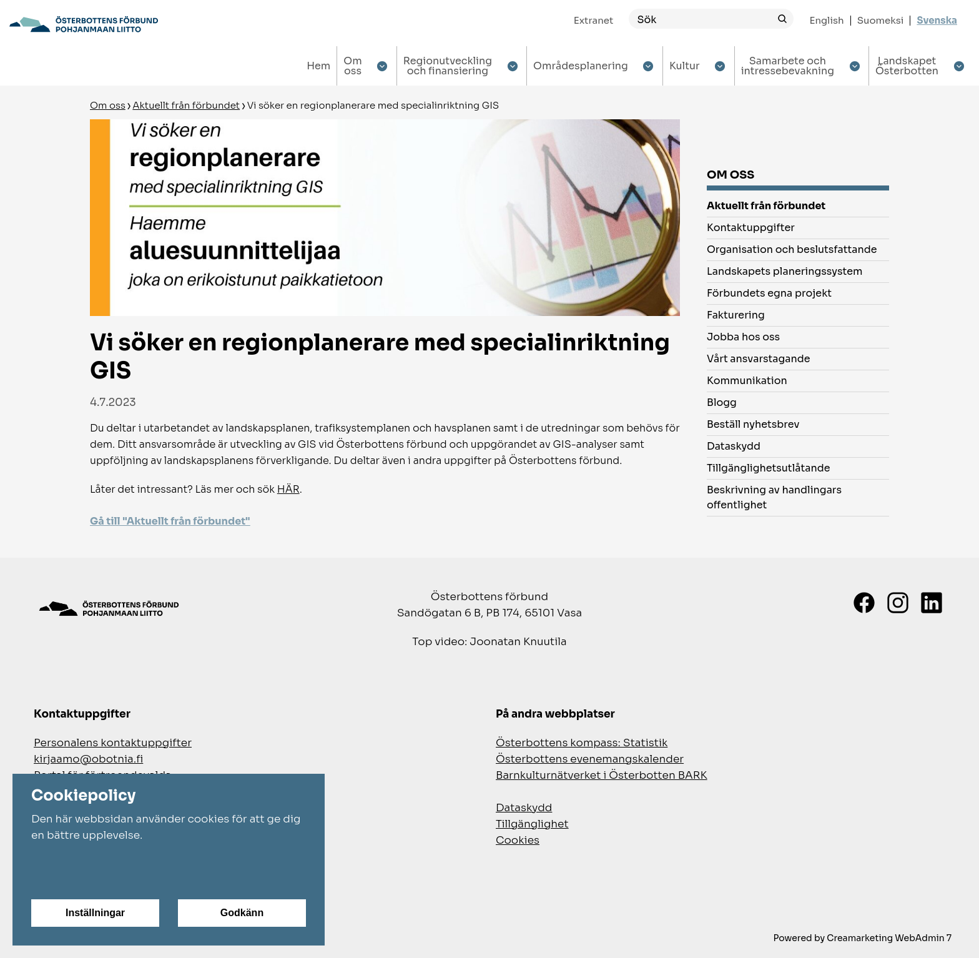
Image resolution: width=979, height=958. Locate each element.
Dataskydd (524, 807)
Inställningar (95, 912)
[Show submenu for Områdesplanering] (648, 66)
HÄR (288, 489)
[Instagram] (898, 602)
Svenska (937, 20)
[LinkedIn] (931, 602)
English (826, 20)
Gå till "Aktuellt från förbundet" (170, 521)
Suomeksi (880, 20)
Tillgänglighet (532, 824)
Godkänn (241, 912)
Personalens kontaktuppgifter (113, 742)
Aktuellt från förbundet (186, 105)
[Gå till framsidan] (83, 24)
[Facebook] (864, 602)
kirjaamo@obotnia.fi (88, 759)
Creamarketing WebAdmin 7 (889, 938)
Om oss (107, 105)
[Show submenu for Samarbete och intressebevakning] (854, 66)
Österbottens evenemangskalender (590, 759)
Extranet (594, 20)
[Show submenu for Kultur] (720, 66)
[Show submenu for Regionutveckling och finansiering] (512, 66)
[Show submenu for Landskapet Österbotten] (959, 66)
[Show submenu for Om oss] (382, 66)
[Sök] (700, 19)
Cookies (517, 840)
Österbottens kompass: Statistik (581, 742)
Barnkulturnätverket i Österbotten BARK (601, 775)
